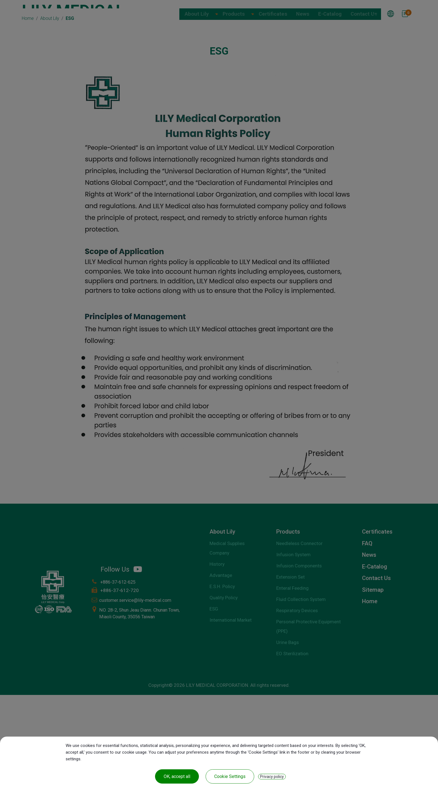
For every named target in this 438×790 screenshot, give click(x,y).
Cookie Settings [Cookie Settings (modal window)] (230, 776)
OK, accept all (177, 776)
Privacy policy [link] (272, 776)
